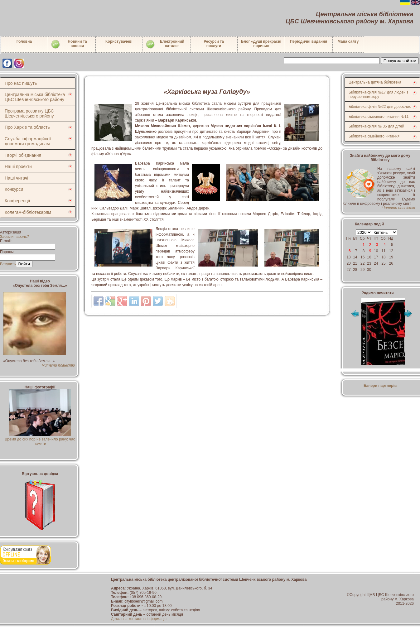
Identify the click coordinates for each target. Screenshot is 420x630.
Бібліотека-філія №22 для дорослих (380, 106)
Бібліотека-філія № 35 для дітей (376, 126)
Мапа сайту (348, 41)
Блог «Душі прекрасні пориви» (261, 43)
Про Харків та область (27, 127)
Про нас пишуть (21, 83)
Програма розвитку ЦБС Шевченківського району (29, 113)
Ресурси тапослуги (214, 43)
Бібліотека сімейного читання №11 (379, 116)
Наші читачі (16, 178)
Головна (24, 41)
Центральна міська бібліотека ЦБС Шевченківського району (35, 97)
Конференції (17, 200)
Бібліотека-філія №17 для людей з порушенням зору (378, 94)
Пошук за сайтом (400, 60)
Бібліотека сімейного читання (374, 136)
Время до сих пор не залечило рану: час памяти (40, 439)
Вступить (8, 264)
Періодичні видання (308, 41)
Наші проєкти (18, 166)
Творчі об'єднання (23, 155)
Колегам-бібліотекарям (28, 212)
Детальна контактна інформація (139, 619)
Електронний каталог (164, 44)
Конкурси (14, 189)
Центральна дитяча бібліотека (375, 82)
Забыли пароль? (14, 236)
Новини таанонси (69, 44)
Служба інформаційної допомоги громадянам (28, 141)
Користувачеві (119, 41)
